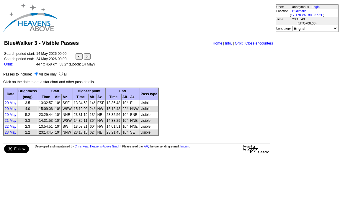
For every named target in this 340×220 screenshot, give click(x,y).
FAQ (147, 146)
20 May (10, 103)
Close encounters (259, 43)
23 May (10, 132)
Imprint (184, 146)
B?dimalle (299, 11)
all (65, 74)
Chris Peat (82, 146)
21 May (10, 121)
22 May (10, 126)
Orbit (239, 43)
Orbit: (8, 64)
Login (316, 7)
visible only (48, 74)
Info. (228, 43)
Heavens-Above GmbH (105, 146)
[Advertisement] (166, 17)
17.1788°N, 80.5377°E (307, 15)
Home (217, 43)
